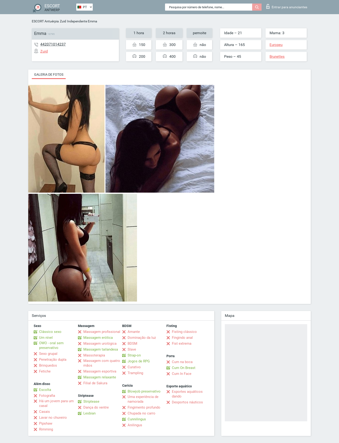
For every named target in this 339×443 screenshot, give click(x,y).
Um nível (46, 337)
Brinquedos (48, 365)
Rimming (46, 429)
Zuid (63, 21)
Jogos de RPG (139, 361)
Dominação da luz (142, 337)
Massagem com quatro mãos (101, 363)
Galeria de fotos (48, 74)
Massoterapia (94, 355)
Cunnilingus (137, 419)
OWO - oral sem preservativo (51, 345)
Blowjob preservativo (144, 391)
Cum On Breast (183, 368)
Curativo (134, 367)
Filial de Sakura (95, 383)
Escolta (45, 390)
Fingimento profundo (144, 407)
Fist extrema (181, 343)
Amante (134, 332)
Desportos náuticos (187, 402)
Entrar (286, 6)
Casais (44, 412)
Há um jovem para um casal (56, 403)
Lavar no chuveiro (53, 417)
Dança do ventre (96, 407)
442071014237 (53, 44)
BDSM (132, 343)
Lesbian (89, 413)
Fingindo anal (182, 337)
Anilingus (135, 425)
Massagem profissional (101, 332)
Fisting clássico (184, 332)
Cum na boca (182, 362)
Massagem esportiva (99, 371)
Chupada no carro (141, 413)
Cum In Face (181, 374)
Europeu (276, 45)
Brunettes (277, 56)
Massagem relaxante (99, 377)
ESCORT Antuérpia (45, 21)
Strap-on (134, 355)
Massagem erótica (98, 337)
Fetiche (45, 371)
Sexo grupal (48, 354)
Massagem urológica (100, 343)
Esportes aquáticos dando (187, 393)
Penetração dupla (52, 359)
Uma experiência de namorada (143, 399)
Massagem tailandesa (100, 349)
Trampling (135, 373)
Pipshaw (45, 423)
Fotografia (47, 395)
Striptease (91, 401)
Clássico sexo (50, 332)
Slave (132, 349)
